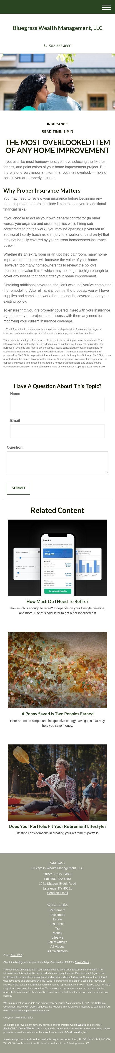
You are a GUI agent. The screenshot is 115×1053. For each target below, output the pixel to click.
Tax (57, 928)
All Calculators (57, 951)
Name (15, 394)
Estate (57, 919)
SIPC (15, 1028)
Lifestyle (57, 937)
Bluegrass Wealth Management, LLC (57, 28)
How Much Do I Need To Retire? (57, 601)
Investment (57, 915)
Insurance (57, 924)
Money (57, 933)
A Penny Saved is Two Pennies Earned (58, 713)
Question (14, 447)
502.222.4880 (57, 46)
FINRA (7, 1028)
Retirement (57, 910)
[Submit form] (18, 488)
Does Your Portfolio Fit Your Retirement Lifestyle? (57, 826)
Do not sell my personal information (29, 1010)
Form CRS (16, 955)
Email (15, 420)
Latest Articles (57, 942)
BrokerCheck (82, 962)
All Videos (57, 946)
